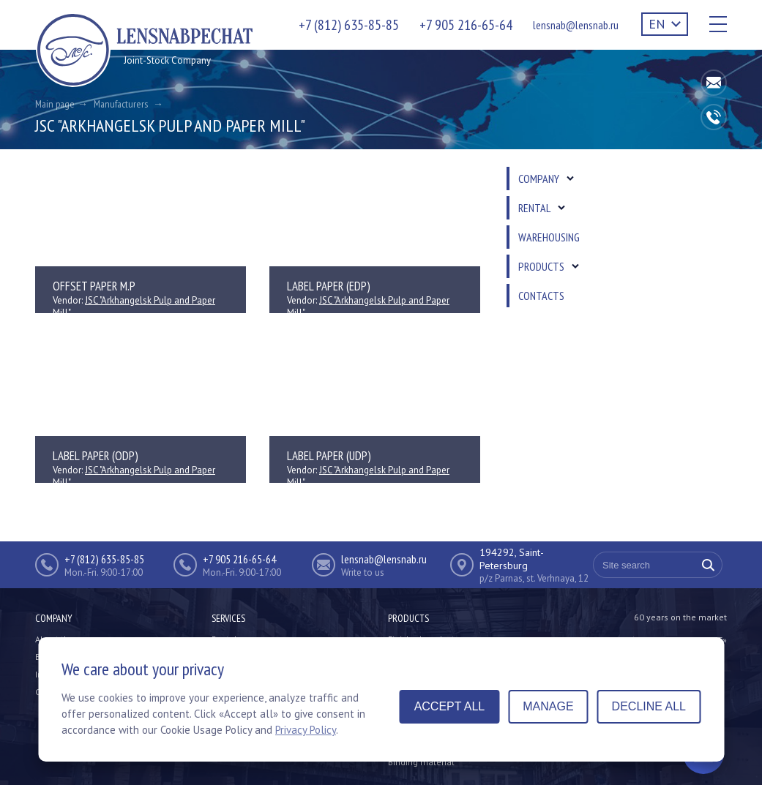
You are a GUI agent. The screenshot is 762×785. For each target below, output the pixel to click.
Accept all (449, 706)
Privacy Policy (305, 730)
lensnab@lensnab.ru (576, 25)
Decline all (649, 706)
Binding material (421, 761)
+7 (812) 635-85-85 (349, 24)
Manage (548, 706)
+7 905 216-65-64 (465, 24)
